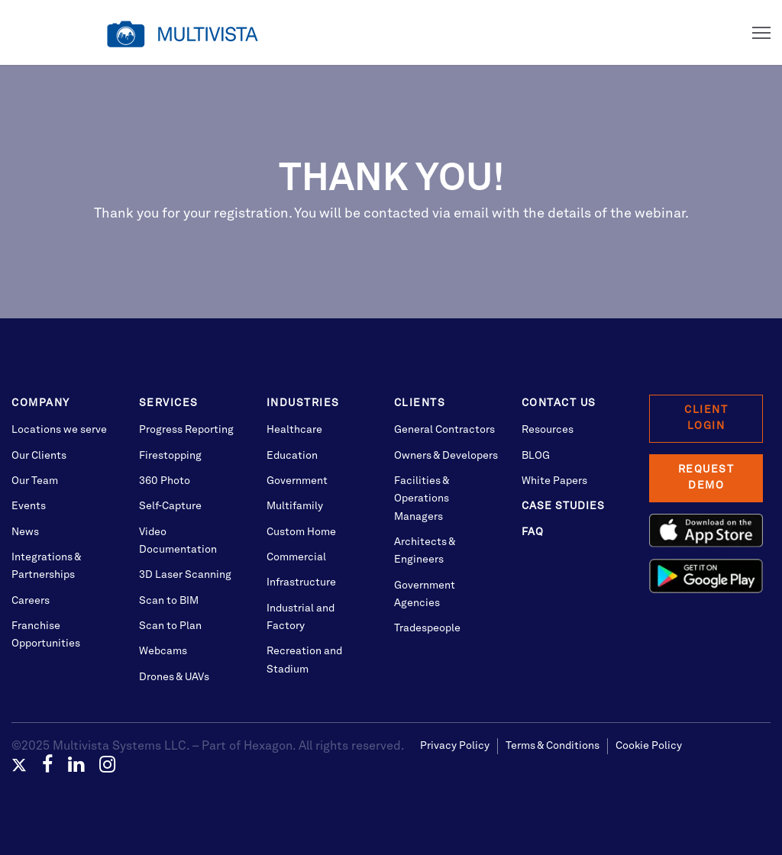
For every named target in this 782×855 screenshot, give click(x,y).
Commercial (296, 557)
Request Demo (706, 477)
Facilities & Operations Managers (421, 499)
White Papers (554, 481)
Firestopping (170, 455)
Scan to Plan (170, 626)
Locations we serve (59, 429)
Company (40, 403)
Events (28, 506)
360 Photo (164, 481)
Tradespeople (427, 628)
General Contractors (444, 429)
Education (292, 455)
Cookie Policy (649, 745)
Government (297, 481)
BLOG (536, 455)
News (25, 532)
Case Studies (563, 506)
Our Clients (38, 455)
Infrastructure (301, 582)
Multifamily (295, 506)
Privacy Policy (455, 745)
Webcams (163, 651)
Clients (420, 403)
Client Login (706, 418)
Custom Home (301, 532)
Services (169, 403)
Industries (303, 403)
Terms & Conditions (552, 745)
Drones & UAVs (174, 677)
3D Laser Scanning (185, 574)
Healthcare (294, 429)
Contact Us (559, 403)
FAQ (533, 532)
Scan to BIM (169, 600)
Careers (30, 600)
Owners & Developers (446, 455)
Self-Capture (170, 506)
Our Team (34, 481)
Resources (548, 429)
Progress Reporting (186, 429)
